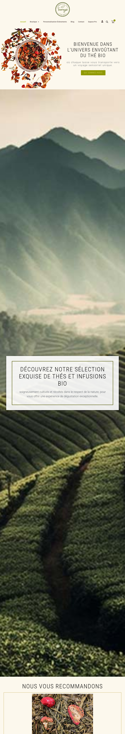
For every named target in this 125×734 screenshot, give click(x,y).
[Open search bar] (107, 22)
